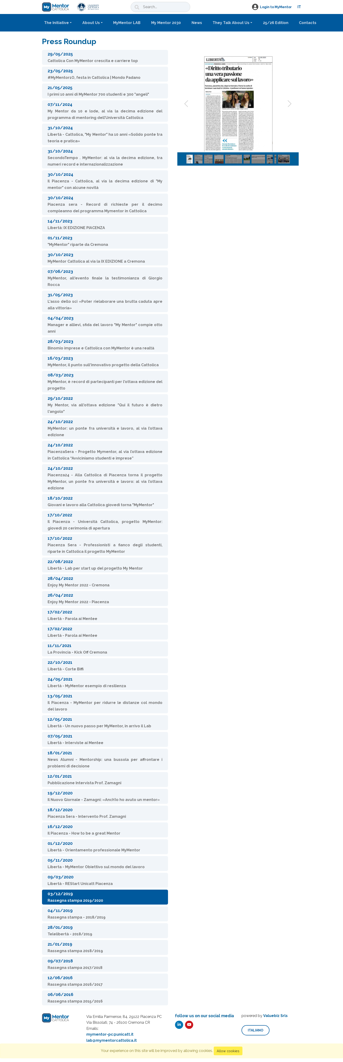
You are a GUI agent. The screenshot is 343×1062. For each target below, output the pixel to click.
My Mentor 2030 (166, 23)
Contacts (307, 23)
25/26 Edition (275, 23)
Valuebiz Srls (275, 1015)
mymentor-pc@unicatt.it (109, 1034)
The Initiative (56, 23)
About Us (91, 23)
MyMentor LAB (126, 23)
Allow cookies (228, 1051)
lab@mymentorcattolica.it (111, 1040)
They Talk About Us (231, 23)
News (197, 23)
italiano (255, 1030)
